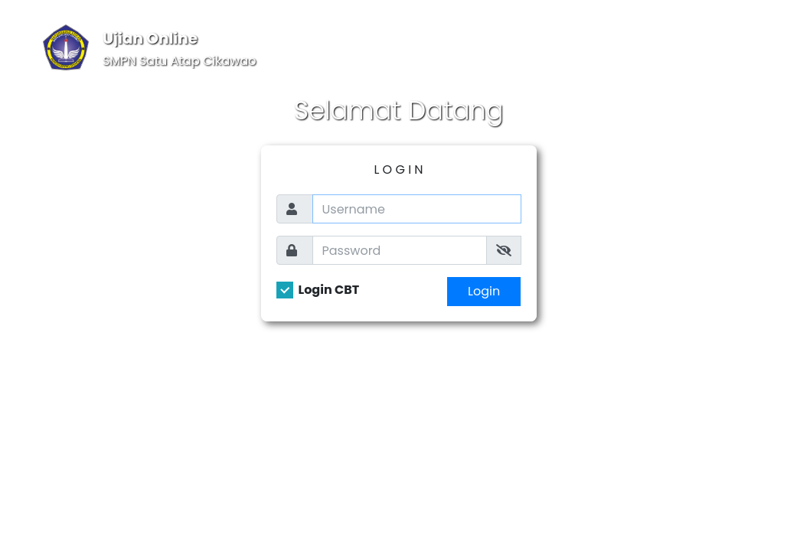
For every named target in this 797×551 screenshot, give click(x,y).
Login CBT (329, 290)
